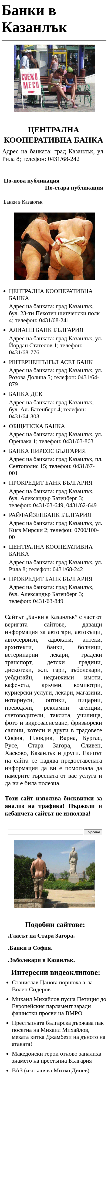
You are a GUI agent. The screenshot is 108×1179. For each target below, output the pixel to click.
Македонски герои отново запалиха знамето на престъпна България (56, 1057)
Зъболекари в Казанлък (41, 959)
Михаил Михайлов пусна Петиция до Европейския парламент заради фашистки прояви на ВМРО (59, 1006)
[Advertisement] (54, 82)
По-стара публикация (74, 187)
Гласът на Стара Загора (41, 935)
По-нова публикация (31, 180)
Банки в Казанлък (23, 202)
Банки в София (30, 947)
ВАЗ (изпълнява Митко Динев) (50, 1070)
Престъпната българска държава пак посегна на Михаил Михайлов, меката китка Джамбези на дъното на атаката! (58, 1033)
